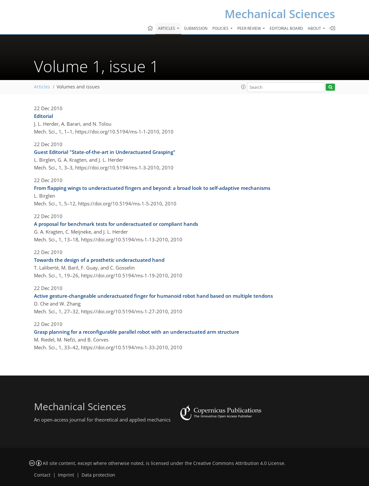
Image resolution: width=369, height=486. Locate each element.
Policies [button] (220, 28)
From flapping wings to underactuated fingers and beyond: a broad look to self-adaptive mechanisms (152, 188)
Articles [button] (167, 28)
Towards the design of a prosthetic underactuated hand (99, 260)
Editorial (43, 116)
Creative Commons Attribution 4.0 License (238, 463)
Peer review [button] (249, 28)
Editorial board (286, 28)
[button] (243, 87)
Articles (42, 87)
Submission (195, 28)
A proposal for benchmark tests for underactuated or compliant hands (116, 224)
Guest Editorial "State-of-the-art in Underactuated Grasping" (104, 152)
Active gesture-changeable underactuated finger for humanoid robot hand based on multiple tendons (153, 296)
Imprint (66, 475)
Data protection (98, 475)
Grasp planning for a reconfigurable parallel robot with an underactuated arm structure (136, 332)
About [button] (315, 28)
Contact (42, 475)
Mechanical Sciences (280, 13)
